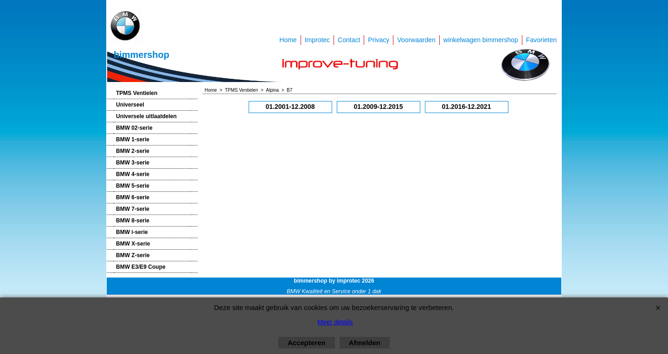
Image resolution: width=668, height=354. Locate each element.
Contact (349, 40)
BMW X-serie (133, 243)
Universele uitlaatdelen (146, 116)
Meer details (335, 322)
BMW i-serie (132, 232)
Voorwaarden (416, 40)
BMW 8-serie (132, 220)
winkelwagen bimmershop (480, 40)
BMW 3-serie (132, 162)
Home (287, 40)
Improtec (317, 40)
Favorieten (541, 40)
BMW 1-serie (132, 139)
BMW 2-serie (132, 151)
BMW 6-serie (132, 197)
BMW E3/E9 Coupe (141, 267)
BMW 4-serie (132, 174)
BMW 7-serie (132, 209)
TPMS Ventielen (136, 93)
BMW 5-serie (132, 186)
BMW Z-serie (133, 255)
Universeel (130, 104)
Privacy (378, 40)
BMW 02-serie (134, 128)
